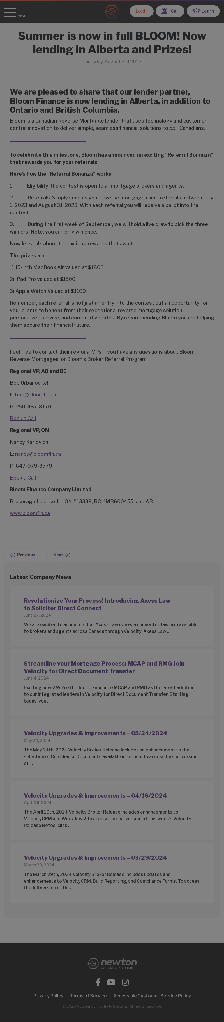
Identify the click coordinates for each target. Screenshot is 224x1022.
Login (142, 11)
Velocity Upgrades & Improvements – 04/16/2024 (95, 795)
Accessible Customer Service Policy (152, 995)
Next (58, 554)
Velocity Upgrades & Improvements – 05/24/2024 (95, 733)
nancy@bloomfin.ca (38, 454)
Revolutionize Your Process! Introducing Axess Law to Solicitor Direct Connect (97, 604)
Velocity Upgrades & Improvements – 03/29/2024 (95, 857)
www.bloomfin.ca (30, 513)
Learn (203, 11)
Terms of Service (88, 995)
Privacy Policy (48, 995)
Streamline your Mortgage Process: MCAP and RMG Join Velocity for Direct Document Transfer (104, 667)
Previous (26, 554)
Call (170, 11)
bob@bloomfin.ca (35, 395)
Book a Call (23, 418)
